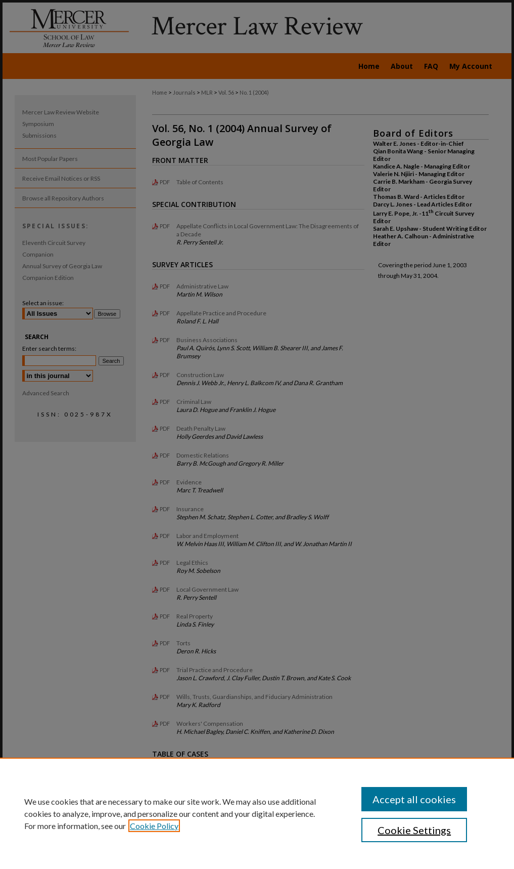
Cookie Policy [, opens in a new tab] (154, 826)
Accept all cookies (414, 799)
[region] (257, 813)
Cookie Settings (414, 830)
